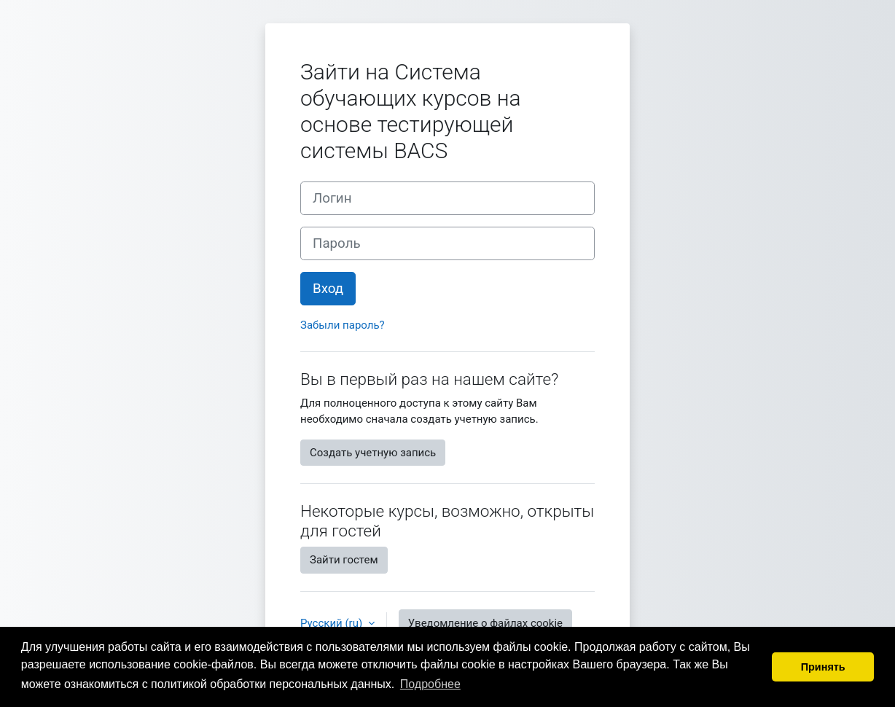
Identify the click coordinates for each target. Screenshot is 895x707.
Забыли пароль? (342, 325)
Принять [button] (823, 667)
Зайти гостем (344, 559)
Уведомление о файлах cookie (485, 623)
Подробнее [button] (430, 684)
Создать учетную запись (373, 452)
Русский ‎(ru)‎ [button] (332, 623)
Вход (328, 289)
